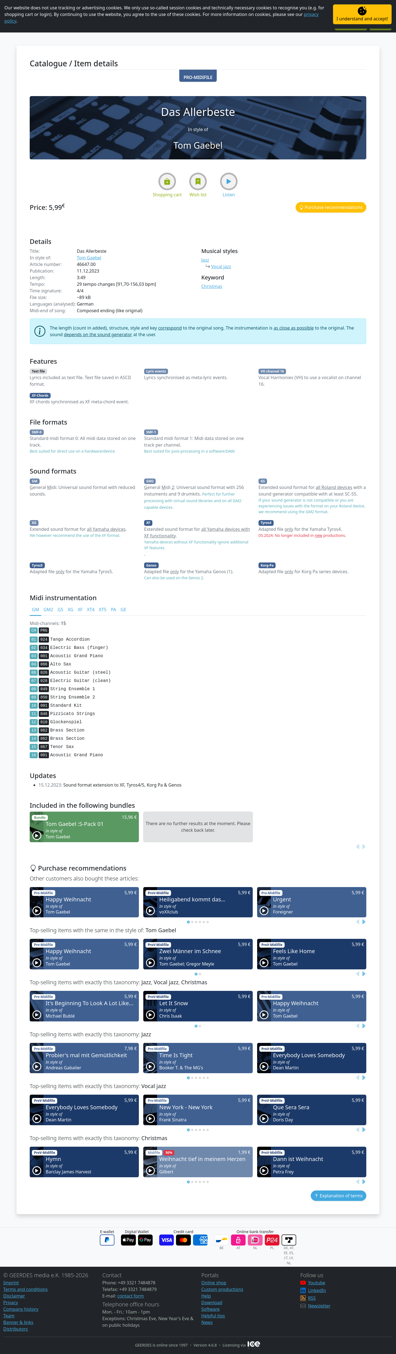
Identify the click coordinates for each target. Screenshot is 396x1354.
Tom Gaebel (89, 258)
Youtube (316, 1283)
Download (211, 1302)
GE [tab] (123, 610)
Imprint (11, 1283)
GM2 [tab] (48, 610)
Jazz (205, 260)
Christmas (211, 286)
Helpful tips (213, 1316)
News (207, 1322)
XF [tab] (80, 610)
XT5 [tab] (102, 610)
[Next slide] (363, 846)
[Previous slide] (358, 846)
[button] (198, 76)
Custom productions (222, 1289)
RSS (312, 1298)
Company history (20, 1309)
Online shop (213, 1283)
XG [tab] (70, 610)
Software (210, 1309)
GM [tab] (35, 610)
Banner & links (18, 1322)
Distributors (15, 1329)
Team (9, 1316)
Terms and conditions (25, 1289)
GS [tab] (60, 610)
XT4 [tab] (90, 610)
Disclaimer (14, 1296)
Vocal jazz (221, 266)
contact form (130, 1296)
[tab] (188, 922)
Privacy (10, 1302)
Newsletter (319, 1306)
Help (206, 1296)
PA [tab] (113, 610)
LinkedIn (317, 1290)
